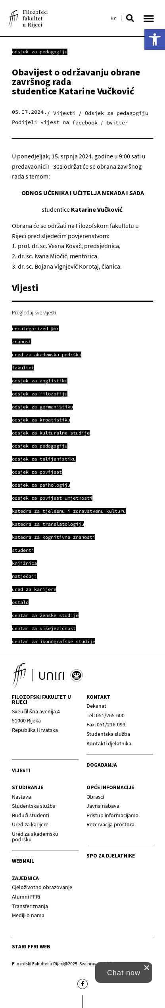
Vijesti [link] (21, 770)
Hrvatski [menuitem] (113, 18)
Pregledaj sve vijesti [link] (34, 312)
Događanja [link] (101, 765)
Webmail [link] (23, 861)
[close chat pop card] (146, 967)
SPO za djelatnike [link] (110, 855)
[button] (130, 18)
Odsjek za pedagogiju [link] (39, 52)
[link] (154, 39)
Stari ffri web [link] (31, 946)
